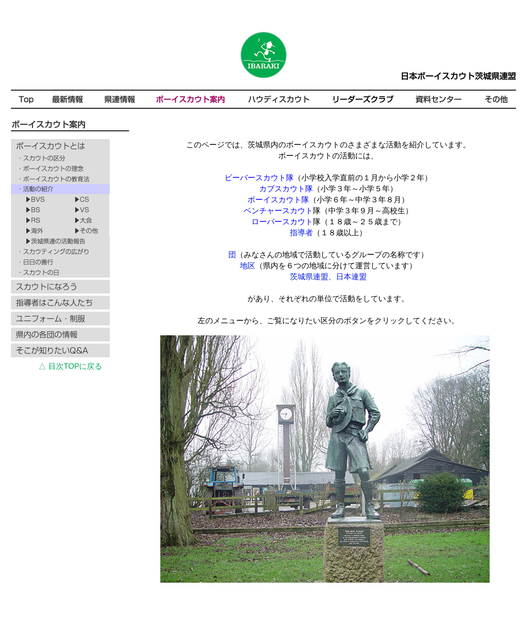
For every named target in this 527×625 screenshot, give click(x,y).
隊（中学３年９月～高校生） (328, 210)
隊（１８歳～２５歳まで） (328, 221)
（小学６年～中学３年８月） (328, 199)
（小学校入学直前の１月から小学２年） (328, 177)
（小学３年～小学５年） (328, 188)
